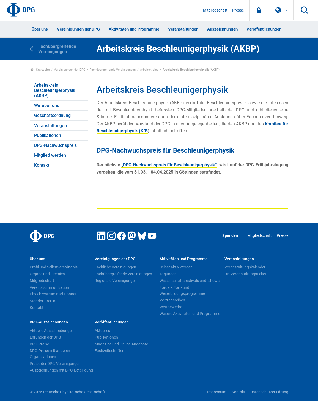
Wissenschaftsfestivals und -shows (190, 280)
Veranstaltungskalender (244, 267)
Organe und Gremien (47, 274)
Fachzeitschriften (109, 350)
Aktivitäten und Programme (134, 29)
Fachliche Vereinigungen (115, 267)
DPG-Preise (39, 344)
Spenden (230, 235)
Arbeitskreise (149, 70)
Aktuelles (102, 330)
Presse (238, 10)
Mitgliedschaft (215, 10)
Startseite (40, 70)
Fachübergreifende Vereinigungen (113, 70)
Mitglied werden (50, 155)
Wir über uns (46, 105)
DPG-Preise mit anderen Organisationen (50, 353)
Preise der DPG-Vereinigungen (55, 363)
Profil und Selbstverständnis (54, 267)
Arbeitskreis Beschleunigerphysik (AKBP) (54, 90)
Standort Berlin (42, 301)
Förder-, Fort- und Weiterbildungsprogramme (182, 290)
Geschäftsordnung (52, 115)
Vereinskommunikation (49, 287)
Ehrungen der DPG (45, 337)
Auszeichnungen (222, 29)
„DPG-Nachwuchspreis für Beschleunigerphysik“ (169, 164)
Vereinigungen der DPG (78, 29)
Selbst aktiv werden (176, 267)
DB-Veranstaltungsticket (245, 274)
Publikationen (47, 135)
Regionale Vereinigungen (116, 280)
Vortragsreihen (172, 300)
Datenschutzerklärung (269, 392)
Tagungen (168, 274)
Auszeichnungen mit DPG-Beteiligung (61, 370)
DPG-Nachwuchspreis (55, 145)
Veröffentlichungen (263, 29)
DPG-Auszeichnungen (49, 322)
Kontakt (41, 165)
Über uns (40, 29)
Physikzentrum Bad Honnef (53, 294)
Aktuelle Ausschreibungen (52, 330)
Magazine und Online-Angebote (121, 344)
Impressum (216, 392)
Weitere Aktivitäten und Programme (190, 313)
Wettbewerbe (171, 307)
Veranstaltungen (183, 29)
